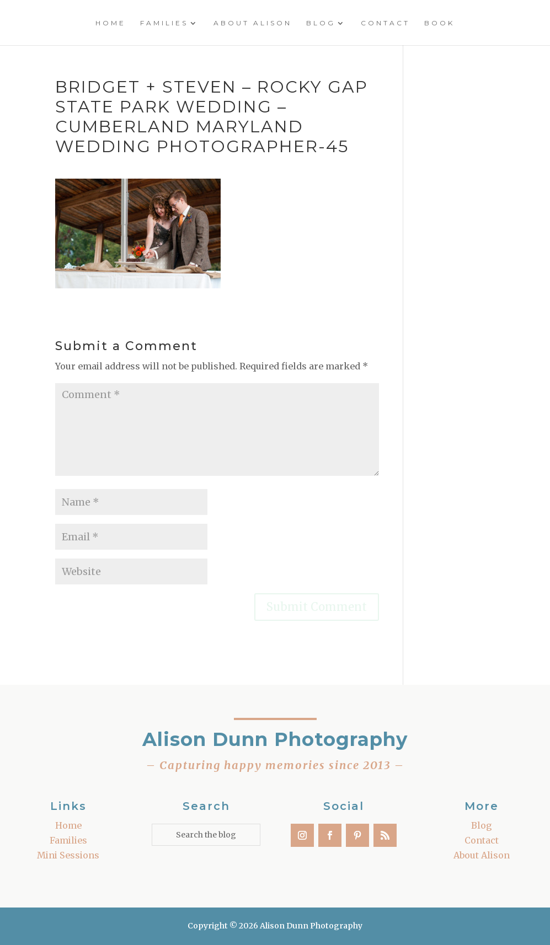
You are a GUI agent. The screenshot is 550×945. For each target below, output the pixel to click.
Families (164, 23)
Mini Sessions (68, 855)
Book (439, 23)
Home (110, 23)
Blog (320, 23)
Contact (385, 23)
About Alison (252, 23)
